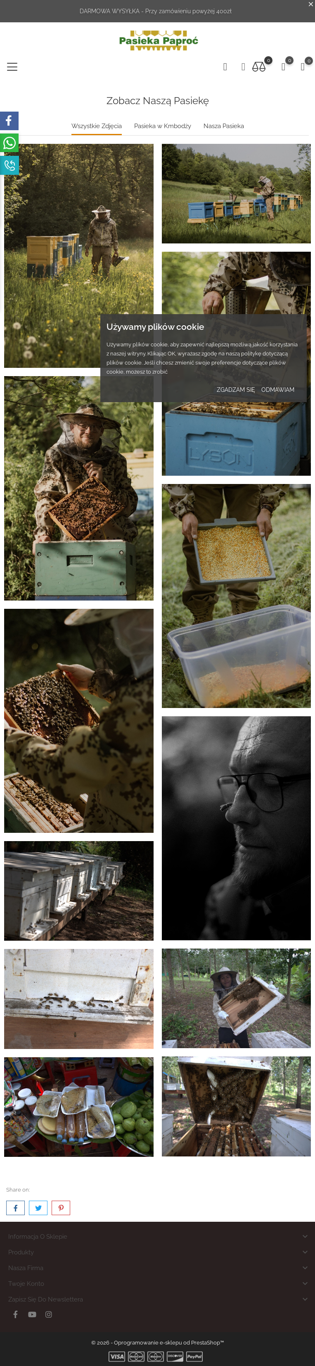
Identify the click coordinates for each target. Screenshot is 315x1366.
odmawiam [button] (277, 389)
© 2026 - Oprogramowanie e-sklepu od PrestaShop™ (157, 1343)
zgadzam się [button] (236, 389)
